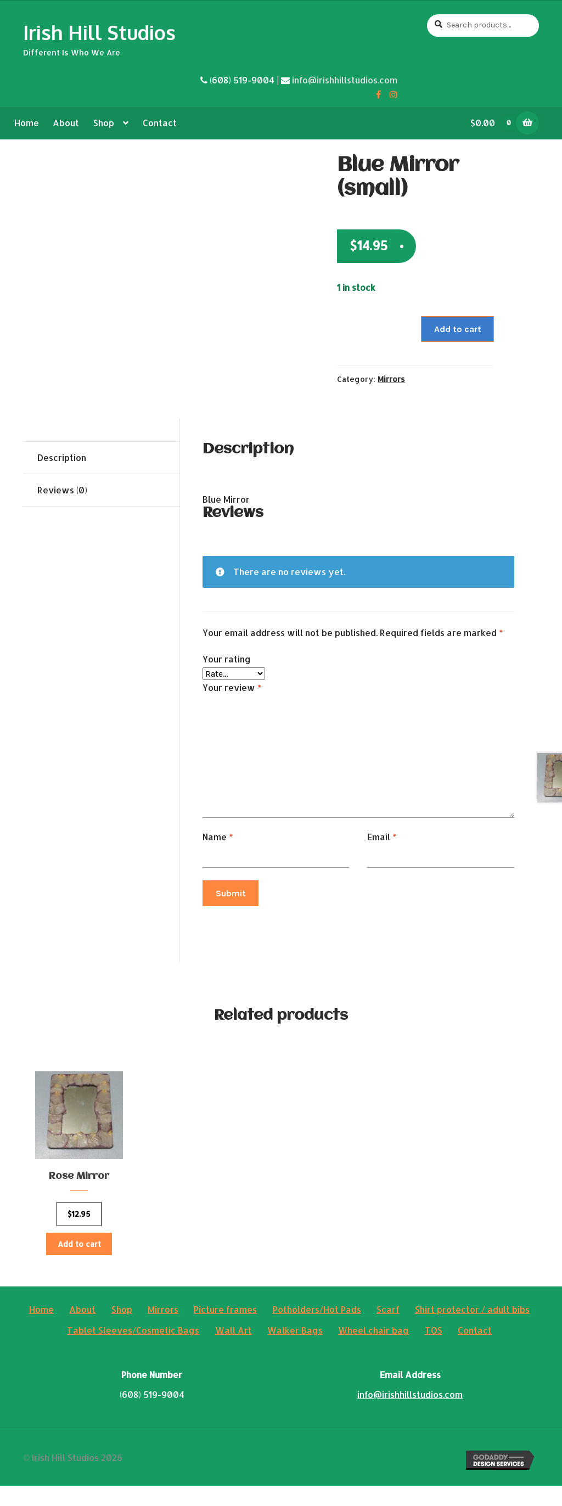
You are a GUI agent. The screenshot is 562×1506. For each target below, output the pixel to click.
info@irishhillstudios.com (344, 80)
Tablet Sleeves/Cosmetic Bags (133, 1350)
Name (218, 836)
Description (61, 457)
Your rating (227, 659)
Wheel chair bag (373, 1350)
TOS (433, 1350)
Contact (160, 122)
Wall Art (233, 1350)
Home (26, 122)
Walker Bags (295, 1350)
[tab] (101, 458)
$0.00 (497, 122)
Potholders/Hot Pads (317, 1329)
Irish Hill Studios (99, 32)
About (66, 122)
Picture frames (225, 1329)
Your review (232, 687)
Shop (103, 122)
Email (381, 836)
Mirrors (391, 379)
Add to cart (457, 329)
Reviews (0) (62, 490)
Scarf (388, 1329)
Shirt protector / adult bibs (472, 1329)
